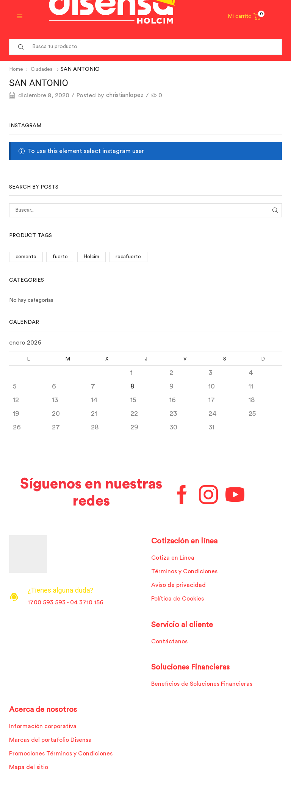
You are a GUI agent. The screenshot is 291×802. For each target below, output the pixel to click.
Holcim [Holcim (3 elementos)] (92, 256)
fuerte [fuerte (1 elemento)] (61, 256)
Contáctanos (169, 642)
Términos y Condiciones (184, 571)
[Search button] (20, 47)
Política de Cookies (178, 599)
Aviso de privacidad (178, 585)
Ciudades (42, 69)
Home (16, 69)
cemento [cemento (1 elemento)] (26, 256)
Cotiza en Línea (173, 558)
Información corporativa (43, 727)
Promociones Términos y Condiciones (61, 755)
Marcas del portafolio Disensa (51, 741)
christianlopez (126, 95)
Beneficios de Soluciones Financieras (202, 685)
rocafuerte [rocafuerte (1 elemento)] (130, 256)
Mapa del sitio (28, 769)
